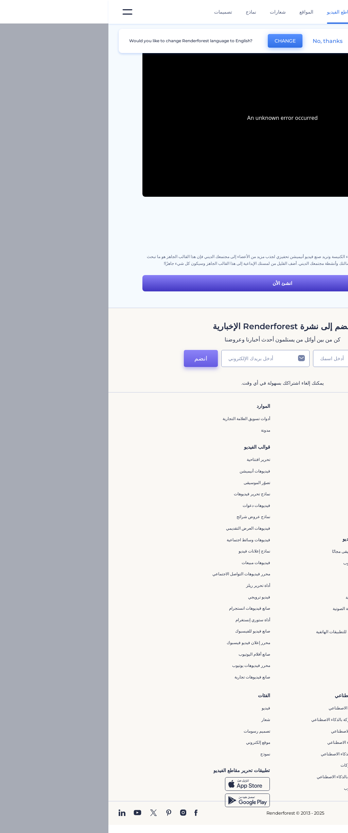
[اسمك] (239, 358)
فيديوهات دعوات (148, 505)
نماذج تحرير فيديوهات (143, 493)
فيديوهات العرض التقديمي (140, 528)
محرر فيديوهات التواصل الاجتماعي (133, 573)
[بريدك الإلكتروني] (157, 358)
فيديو (157, 707)
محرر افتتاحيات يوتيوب (254, 562)
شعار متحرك (262, 585)
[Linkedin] (13, 813)
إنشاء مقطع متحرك (257, 574)
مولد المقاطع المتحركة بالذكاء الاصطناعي (238, 719)
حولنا (269, 418)
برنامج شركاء (261, 510)
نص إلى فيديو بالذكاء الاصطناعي (246, 742)
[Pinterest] (60, 813)
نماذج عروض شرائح (145, 516)
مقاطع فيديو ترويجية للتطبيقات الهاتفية (240, 631)
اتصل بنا (266, 430)
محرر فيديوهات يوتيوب (143, 665)
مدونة (157, 430)
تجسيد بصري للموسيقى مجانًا (248, 551)
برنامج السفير (261, 521)
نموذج (157, 753)
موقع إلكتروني (150, 742)
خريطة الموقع (261, 498)
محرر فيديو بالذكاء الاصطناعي (248, 731)
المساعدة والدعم (258, 452)
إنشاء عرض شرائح (257, 642)
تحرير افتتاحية (150, 459)
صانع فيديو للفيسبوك (144, 631)
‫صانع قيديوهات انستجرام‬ (141, 608)
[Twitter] (45, 813)
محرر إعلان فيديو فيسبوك (140, 642)
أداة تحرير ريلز (150, 585)
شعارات (169, 12)
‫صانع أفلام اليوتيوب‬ (146, 654)
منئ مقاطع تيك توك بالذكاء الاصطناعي (240, 776)
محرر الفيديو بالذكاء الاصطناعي (246, 707)
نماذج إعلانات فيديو (146, 551)
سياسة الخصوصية (258, 475)
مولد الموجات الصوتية (255, 597)
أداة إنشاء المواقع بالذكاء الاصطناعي (242, 753)
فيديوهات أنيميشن (146, 471)
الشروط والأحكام (258, 487)
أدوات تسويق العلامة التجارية (138, 418)
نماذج (142, 12)
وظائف (267, 441)
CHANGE (176, 41)
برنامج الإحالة (262, 464)
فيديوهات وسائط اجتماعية (140, 539)
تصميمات (115, 12)
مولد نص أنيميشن (258, 665)
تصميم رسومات (148, 731)
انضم (92, 358)
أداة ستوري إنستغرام (144, 619)
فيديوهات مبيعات (147, 562)
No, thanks (219, 41)
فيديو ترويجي (151, 596)
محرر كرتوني (262, 620)
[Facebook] (87, 813)
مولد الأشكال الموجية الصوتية (248, 608)
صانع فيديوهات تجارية (144, 676)
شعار (157, 719)
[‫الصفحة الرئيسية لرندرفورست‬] (332, 12)
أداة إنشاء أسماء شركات (252, 765)
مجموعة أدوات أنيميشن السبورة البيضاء (280, 229)
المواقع (198, 12)
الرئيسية (307, 32)
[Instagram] (75, 813)
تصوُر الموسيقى (148, 482)
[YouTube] (29, 813)
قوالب (283, 32)
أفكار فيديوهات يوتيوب (254, 788)
